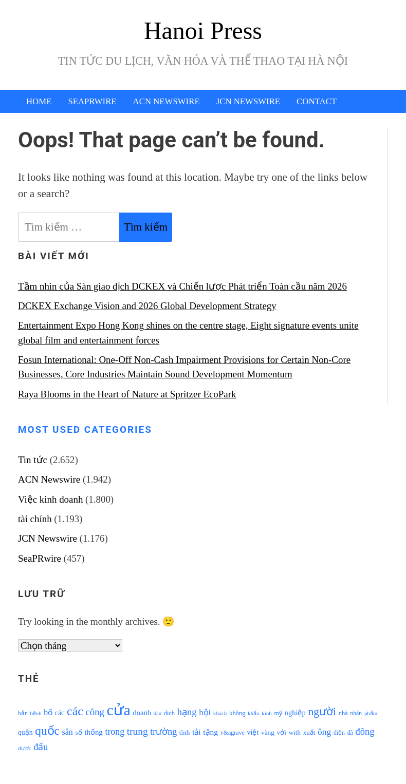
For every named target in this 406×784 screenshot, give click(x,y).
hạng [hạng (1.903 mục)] (187, 712)
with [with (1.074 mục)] (295, 732)
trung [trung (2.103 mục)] (137, 731)
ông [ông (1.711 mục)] (324, 732)
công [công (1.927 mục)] (95, 711)
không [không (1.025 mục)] (237, 713)
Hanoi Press (203, 30)
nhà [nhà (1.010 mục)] (343, 713)
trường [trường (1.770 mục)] (163, 731)
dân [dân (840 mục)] (157, 713)
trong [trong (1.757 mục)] (114, 731)
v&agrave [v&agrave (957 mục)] (232, 732)
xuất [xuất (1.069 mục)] (309, 732)
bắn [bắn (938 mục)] (23, 713)
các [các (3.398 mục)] (75, 711)
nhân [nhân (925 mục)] (356, 713)
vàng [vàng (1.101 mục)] (267, 732)
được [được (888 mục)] (24, 748)
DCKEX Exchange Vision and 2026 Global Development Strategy (147, 305)
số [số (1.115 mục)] (78, 732)
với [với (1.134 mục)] (281, 732)
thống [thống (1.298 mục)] (93, 732)
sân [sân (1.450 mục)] (67, 732)
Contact (317, 101)
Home (38, 101)
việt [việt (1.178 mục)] (253, 732)
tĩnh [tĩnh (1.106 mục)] (184, 732)
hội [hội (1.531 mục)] (205, 712)
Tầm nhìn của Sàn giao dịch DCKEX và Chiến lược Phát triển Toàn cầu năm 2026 (182, 286)
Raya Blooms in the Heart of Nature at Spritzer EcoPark (127, 394)
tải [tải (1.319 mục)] (196, 732)
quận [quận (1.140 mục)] (25, 732)
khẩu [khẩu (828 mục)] (253, 713)
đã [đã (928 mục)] (350, 733)
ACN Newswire (166, 101)
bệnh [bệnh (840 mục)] (35, 713)
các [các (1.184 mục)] (60, 713)
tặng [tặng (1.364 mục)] (210, 732)
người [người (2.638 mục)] (322, 711)
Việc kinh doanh (50, 499)
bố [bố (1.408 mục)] (48, 712)
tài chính (35, 518)
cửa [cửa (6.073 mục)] (119, 710)
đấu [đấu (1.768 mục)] (40, 747)
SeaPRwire (92, 101)
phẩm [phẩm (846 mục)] (370, 713)
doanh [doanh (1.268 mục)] (142, 713)
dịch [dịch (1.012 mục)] (169, 713)
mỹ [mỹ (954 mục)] (278, 713)
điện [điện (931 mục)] (339, 733)
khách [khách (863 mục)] (220, 713)
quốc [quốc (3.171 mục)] (47, 730)
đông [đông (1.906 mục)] (364, 731)
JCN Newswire (248, 101)
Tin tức (32, 459)
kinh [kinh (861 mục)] (267, 713)
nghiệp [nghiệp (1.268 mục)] (295, 713)
